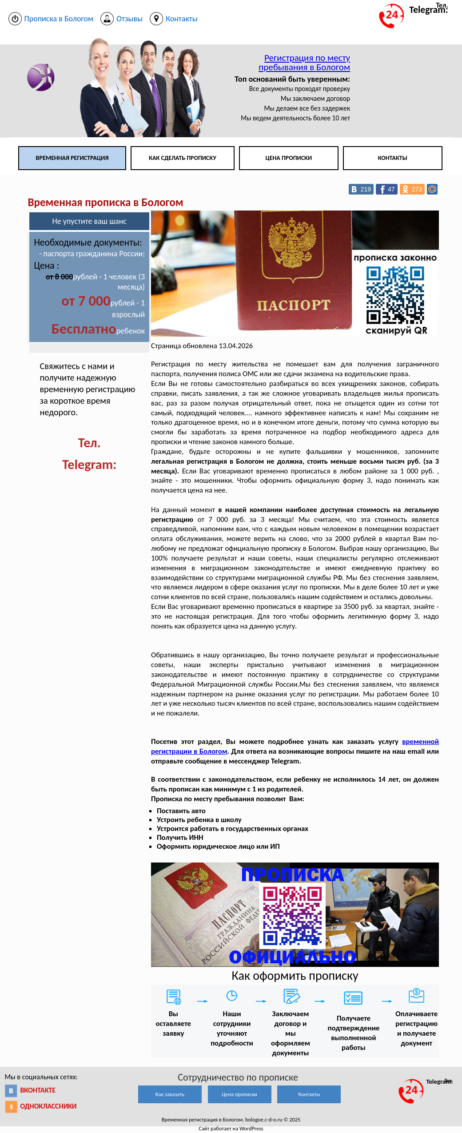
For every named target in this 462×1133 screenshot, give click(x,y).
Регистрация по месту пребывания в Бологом (304, 62)
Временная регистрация (72, 158)
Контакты (392, 158)
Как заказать (169, 1094)
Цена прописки (288, 158)
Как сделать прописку (182, 158)
